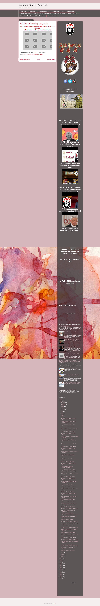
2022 (61, 401)
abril (62, 416)
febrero (62, 554)
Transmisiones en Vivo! (52, 15)
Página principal (23, 11)
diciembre (63, 402)
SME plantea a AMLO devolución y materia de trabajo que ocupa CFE (71, 375)
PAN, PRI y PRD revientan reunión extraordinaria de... (68, 511)
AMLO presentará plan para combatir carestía (33, 54)
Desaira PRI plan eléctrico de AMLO (68, 535)
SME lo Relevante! (70, 11)
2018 (61, 563)
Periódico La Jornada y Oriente (67, 513)
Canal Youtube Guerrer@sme (45, 13)
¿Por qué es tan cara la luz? (64, 326)
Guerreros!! (22, 15)
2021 (61, 558)
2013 (61, 572)
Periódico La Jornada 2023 (43, 11)
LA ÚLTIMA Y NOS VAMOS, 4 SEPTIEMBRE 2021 (70, 347)
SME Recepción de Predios (59, 13)
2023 (61, 399)
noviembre (63, 404)
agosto (62, 409)
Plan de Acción (32, 11)
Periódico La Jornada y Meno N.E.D (71, 353)
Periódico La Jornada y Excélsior (67, 544)
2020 (61, 560)
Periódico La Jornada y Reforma (67, 519)
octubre (62, 406)
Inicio (38, 59)
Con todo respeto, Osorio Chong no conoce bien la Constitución (71, 332)
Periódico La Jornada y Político (67, 491)
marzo (62, 552)
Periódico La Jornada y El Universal (68, 424)
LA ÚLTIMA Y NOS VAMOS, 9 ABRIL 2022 (69, 508)
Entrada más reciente (25, 59)
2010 (61, 578)
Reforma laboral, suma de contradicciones (67, 389)
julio (62, 411)
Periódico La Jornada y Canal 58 (67, 454)
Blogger (54, 603)
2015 (61, 569)
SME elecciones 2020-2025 (73, 13)
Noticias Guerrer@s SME (33, 5)
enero (62, 556)
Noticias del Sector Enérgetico (58, 11)
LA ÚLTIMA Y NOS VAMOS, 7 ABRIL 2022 (69, 521)
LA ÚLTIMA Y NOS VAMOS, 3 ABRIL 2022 (69, 539)
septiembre (63, 408)
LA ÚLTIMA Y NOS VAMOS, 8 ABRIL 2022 (69, 514)
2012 (61, 574)
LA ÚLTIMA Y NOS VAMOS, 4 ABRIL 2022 (69, 534)
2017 (61, 565)
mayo (62, 415)
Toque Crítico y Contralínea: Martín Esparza (36, 15)
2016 (61, 567)
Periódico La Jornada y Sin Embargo (71, 339)
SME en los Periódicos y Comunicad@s (28, 13)
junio (62, 413)
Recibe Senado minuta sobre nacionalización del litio (67, 467)
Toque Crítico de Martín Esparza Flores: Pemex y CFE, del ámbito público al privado (72, 383)
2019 (61, 562)
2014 (61, 570)
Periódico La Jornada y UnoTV (67, 439)
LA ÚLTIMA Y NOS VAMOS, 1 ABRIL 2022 (69, 545)
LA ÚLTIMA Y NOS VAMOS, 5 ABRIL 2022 (69, 527)
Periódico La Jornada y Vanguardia (68, 431)
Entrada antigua (51, 59)
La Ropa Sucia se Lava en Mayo (71, 368)
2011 (61, 576)
